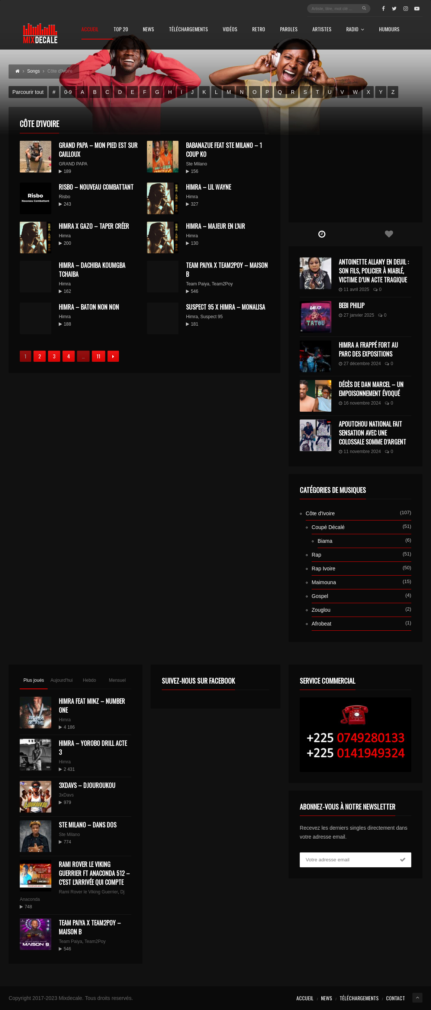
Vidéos (230, 29)
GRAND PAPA (73, 164)
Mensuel (117, 680)
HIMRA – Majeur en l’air (215, 226)
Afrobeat (321, 624)
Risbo (64, 196)
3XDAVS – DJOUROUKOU (87, 785)
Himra (192, 196)
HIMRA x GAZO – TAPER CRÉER (94, 226)
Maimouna (324, 582)
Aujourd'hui (62, 680)
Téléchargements (188, 29)
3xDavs (66, 795)
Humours (389, 29)
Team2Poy (222, 283)
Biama (325, 541)
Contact (395, 998)
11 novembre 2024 (360, 451)
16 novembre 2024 (360, 403)
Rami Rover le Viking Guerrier (88, 892)
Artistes (321, 29)
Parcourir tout (28, 92)
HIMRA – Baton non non (89, 307)
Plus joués (33, 680)
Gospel (320, 596)
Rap (316, 555)
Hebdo (89, 680)
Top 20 (120, 29)
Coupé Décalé (328, 527)
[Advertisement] (355, 164)
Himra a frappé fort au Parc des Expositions (368, 349)
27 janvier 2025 (356, 315)
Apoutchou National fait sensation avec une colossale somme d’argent (372, 432)
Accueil (90, 29)
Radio (355, 29)
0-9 (68, 92)
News (148, 29)
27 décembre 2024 (360, 363)
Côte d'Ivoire (320, 513)
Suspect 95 (211, 316)
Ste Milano (196, 164)
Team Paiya (197, 283)
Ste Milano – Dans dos (87, 824)
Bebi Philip (351, 305)
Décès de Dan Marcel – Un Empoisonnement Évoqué (371, 389)
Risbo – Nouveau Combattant (96, 187)
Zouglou (321, 610)
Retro (258, 29)
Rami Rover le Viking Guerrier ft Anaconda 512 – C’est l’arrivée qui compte (94, 873)
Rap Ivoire (323, 569)
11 (98, 356)
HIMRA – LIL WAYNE (208, 187)
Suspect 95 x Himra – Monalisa (225, 307)
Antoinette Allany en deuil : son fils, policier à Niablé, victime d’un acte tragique (374, 270)
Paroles (288, 29)
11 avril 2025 (354, 289)
